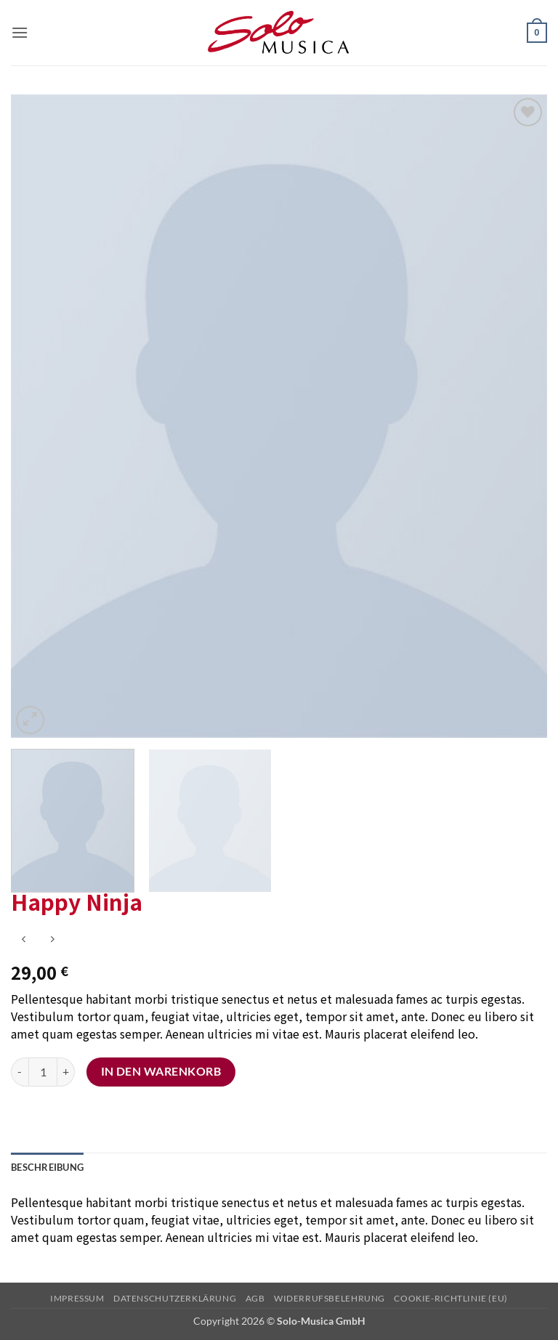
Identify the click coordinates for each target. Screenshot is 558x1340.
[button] (19, 32)
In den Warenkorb (161, 1071)
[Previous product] (52, 940)
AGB (255, 1298)
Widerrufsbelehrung (329, 1298)
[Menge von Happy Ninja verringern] (19, 1072)
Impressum (77, 1298)
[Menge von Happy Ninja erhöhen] (66, 1072)
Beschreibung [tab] (47, 1167)
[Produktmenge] (42, 1072)
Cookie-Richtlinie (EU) (450, 1298)
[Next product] (23, 940)
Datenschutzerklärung (174, 1298)
